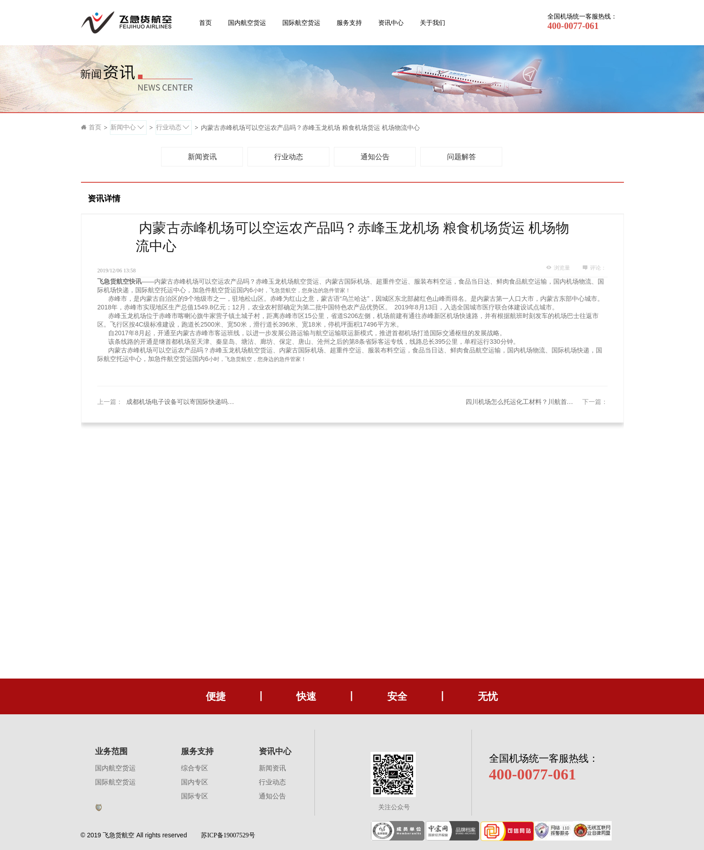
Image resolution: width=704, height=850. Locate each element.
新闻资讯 (272, 768)
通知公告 (272, 796)
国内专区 (194, 782)
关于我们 (432, 22)
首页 (205, 22)
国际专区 (194, 796)
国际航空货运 (301, 22)
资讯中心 (391, 22)
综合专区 (194, 768)
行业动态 (272, 782)
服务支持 (349, 22)
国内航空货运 (247, 22)
